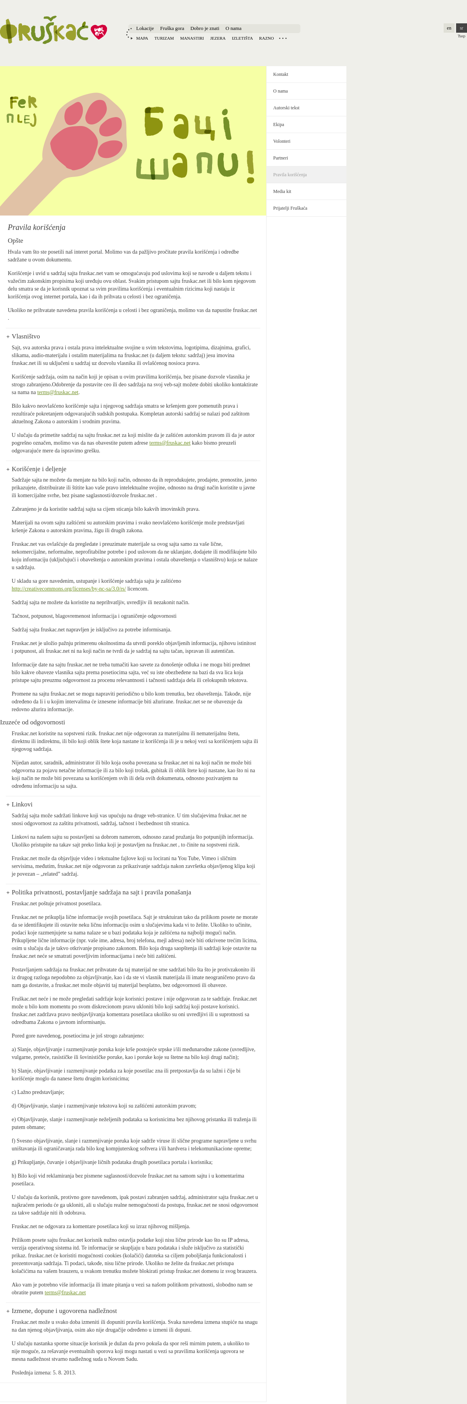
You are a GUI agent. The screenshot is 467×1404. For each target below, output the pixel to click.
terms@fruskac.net (58, 392)
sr (461, 28)
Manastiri (192, 38)
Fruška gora (172, 28)
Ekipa (278, 124)
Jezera (218, 38)
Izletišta (242, 38)
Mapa (142, 38)
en (449, 28)
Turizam (164, 38)
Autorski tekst (286, 107)
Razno (266, 38)
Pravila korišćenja (290, 174)
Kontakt (280, 74)
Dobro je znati (204, 28)
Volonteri (281, 141)
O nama (234, 28)
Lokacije (145, 28)
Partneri (280, 158)
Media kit (282, 191)
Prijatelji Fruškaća (290, 208)
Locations (283, 38)
